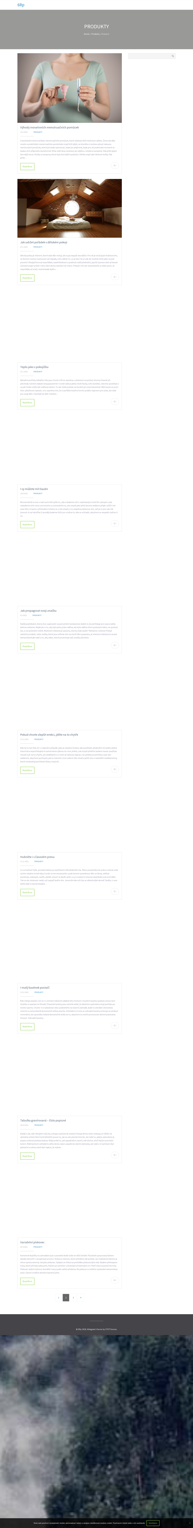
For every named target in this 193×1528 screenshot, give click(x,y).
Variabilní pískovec (32, 1242)
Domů (87, 34)
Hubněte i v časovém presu (37, 857)
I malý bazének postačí (34, 987)
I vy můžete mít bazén (34, 489)
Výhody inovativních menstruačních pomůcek (49, 127)
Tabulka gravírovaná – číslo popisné (43, 1120)
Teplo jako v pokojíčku (34, 367)
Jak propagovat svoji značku (38, 610)
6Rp (20, 5)
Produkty (95, 34)
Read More (27, 166)
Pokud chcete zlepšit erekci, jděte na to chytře (49, 734)
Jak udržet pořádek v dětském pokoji (43, 242)
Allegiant (91, 1329)
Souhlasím (153, 1523)
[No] (189, 1523)
